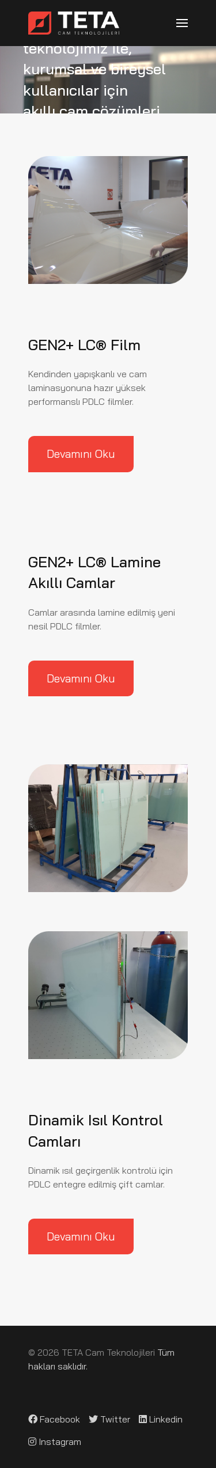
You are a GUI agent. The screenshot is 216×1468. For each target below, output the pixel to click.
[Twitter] (109, 1419)
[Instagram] (54, 1441)
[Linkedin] (161, 1419)
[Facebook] (54, 1419)
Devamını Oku (81, 454)
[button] (182, 23)
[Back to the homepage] (73, 23)
